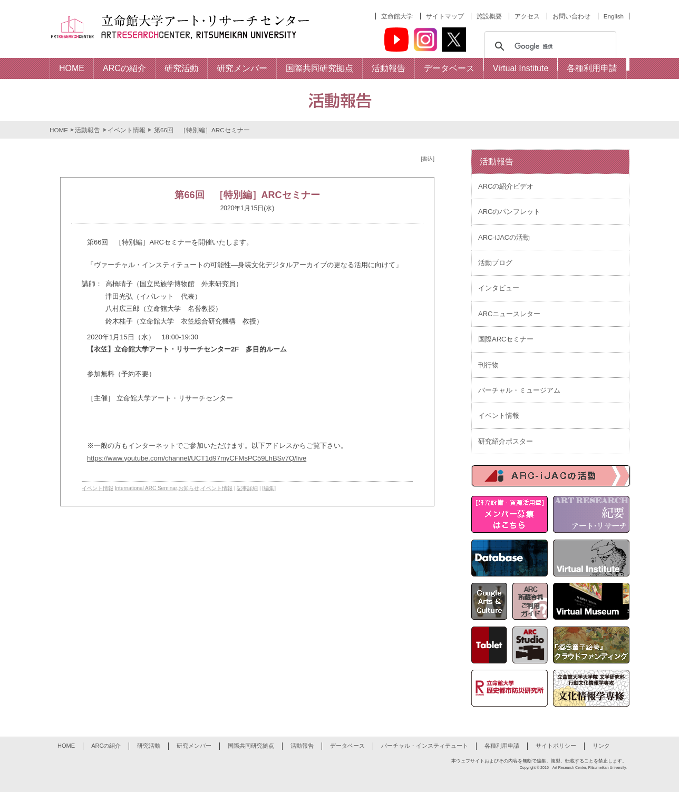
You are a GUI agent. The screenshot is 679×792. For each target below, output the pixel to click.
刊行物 (488, 365)
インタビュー (498, 288)
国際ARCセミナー (506, 339)
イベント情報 (127, 129)
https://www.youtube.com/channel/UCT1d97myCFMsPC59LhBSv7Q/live (196, 458)
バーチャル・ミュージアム (519, 390)
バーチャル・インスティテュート (424, 745)
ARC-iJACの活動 (504, 237)
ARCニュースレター (509, 314)
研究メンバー (194, 745)
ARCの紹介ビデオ (506, 186)
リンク (601, 745)
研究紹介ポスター (505, 441)
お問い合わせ (571, 16)
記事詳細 (247, 488)
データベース (347, 745)
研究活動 (148, 745)
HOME (59, 129)
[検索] (549, 46)
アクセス (527, 16)
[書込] (427, 159)
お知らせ (188, 488)
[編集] (269, 488)
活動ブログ (495, 263)
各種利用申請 (501, 745)
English (614, 16)
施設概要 (489, 16)
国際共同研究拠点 (251, 745)
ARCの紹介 (106, 745)
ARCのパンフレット (509, 212)
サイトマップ (445, 16)
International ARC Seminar (146, 488)
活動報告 (87, 129)
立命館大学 (397, 16)
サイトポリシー (556, 745)
